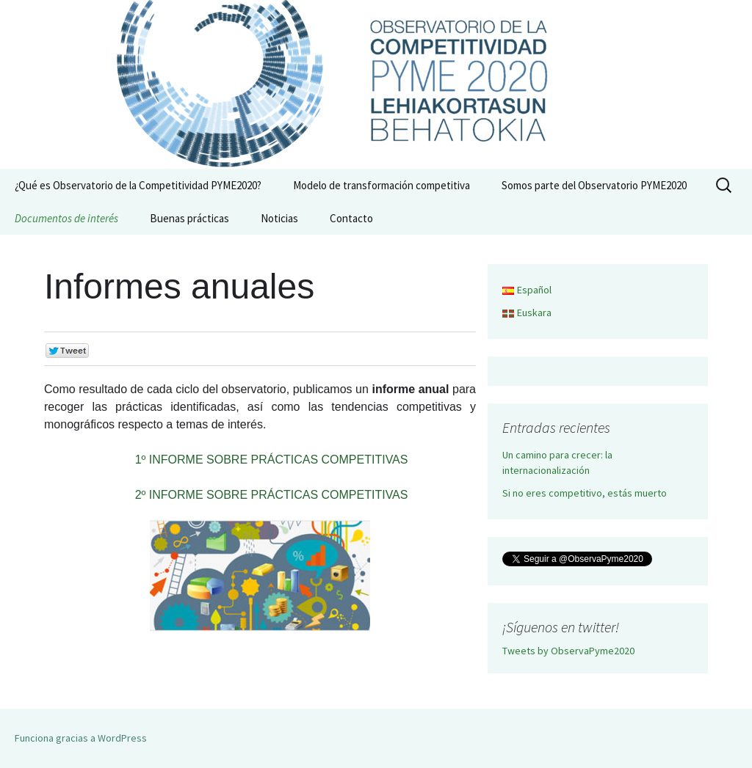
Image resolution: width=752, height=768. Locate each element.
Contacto (351, 218)
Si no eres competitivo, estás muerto (584, 493)
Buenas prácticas (189, 218)
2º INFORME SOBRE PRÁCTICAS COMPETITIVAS (271, 495)
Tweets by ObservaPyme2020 (568, 650)
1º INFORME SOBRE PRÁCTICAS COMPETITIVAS (271, 459)
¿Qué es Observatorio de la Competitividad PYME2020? (138, 185)
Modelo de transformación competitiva (381, 185)
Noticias (279, 218)
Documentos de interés (66, 218)
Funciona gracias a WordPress (81, 738)
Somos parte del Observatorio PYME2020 (594, 185)
